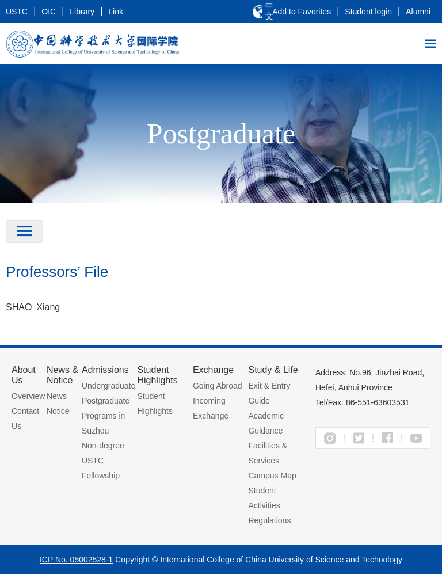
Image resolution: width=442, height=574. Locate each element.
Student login (368, 11)
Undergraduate (108, 385)
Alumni (418, 11)
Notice (58, 411)
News (57, 396)
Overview (28, 396)
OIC (48, 11)
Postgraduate (105, 400)
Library (82, 11)
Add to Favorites (301, 11)
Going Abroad (217, 385)
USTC (17, 11)
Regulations (269, 520)
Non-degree (103, 445)
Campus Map (272, 475)
